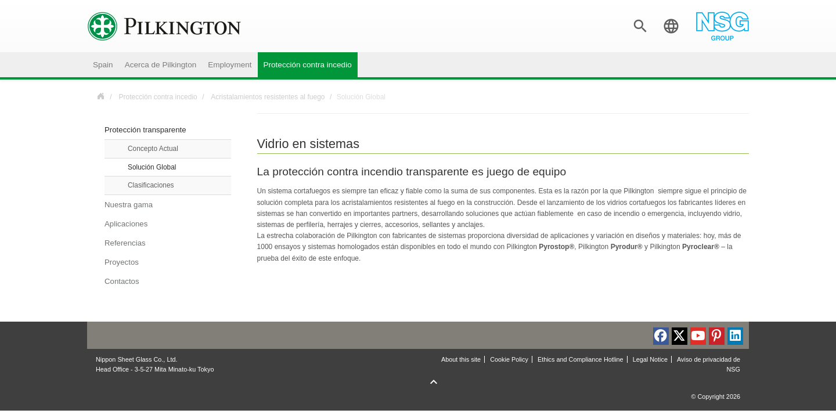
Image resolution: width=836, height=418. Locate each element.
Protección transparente (145, 129)
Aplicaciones (126, 223)
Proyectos (122, 262)
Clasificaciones (151, 185)
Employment (229, 64)
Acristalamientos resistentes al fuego (268, 97)
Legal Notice (650, 359)
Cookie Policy (509, 359)
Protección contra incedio (308, 64)
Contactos (122, 281)
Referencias (125, 243)
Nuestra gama (129, 204)
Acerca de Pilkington (161, 64)
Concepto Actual (153, 149)
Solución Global (152, 167)
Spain (103, 64)
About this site (461, 359)
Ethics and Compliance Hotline (581, 359)
